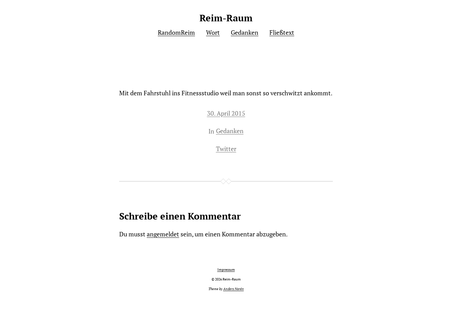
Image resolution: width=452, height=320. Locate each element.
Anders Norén (233, 289)
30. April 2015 (226, 113)
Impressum (226, 269)
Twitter (226, 149)
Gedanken (230, 131)
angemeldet (163, 234)
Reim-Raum (226, 18)
